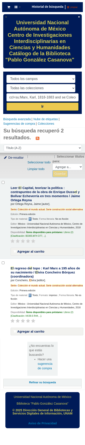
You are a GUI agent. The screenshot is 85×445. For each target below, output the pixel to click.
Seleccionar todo (39, 162)
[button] (9, 7)
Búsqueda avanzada (17, 119)
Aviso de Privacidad (42, 423)
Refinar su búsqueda (42, 382)
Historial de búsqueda (47, 6)
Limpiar (72, 7)
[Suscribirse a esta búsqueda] (37, 138)
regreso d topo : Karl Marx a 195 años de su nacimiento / (45, 272)
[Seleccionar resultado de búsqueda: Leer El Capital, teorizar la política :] (3, 182)
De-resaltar (13, 157)
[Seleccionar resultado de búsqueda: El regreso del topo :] (3, 262)
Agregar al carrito (28, 251)
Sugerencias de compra (19, 123)
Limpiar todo (36, 169)
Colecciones (46, 123)
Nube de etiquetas (45, 119)
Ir (42, 106)
